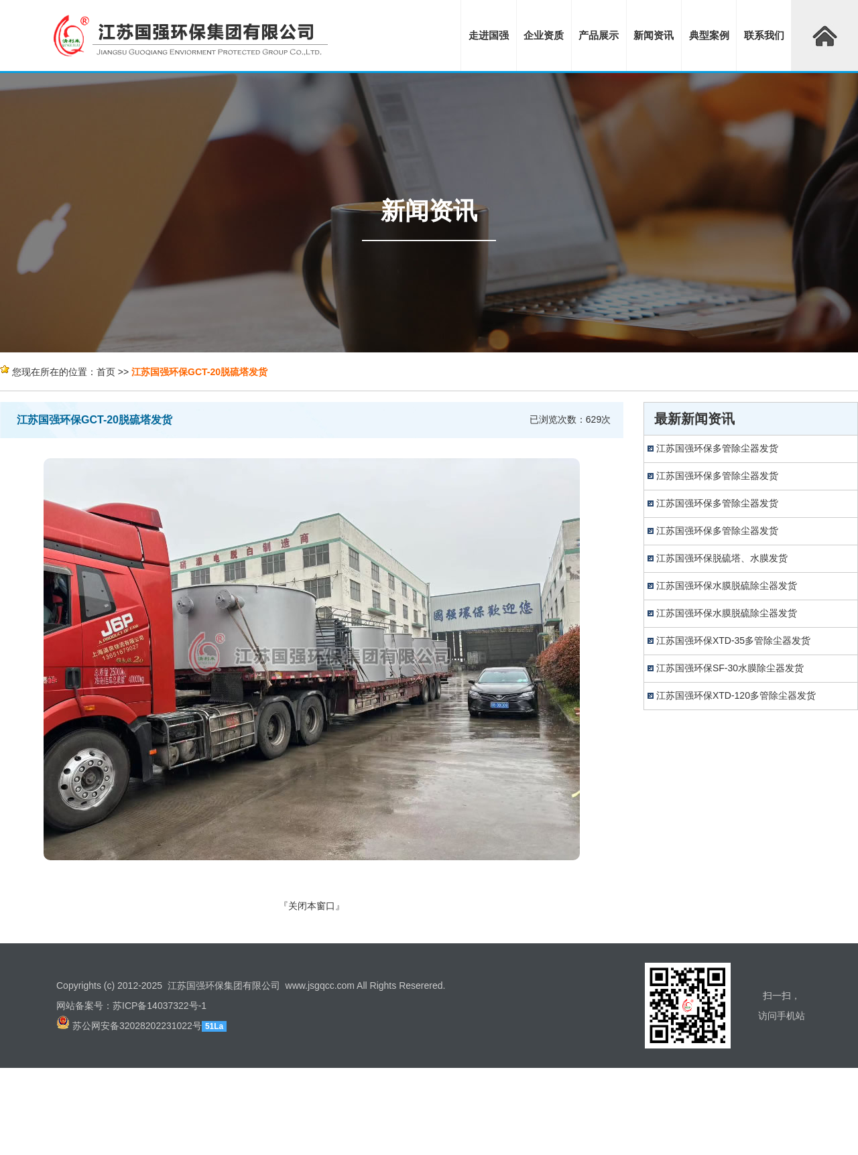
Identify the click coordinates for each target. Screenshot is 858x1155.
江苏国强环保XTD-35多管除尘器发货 (733, 640)
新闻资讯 (653, 35)
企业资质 (544, 35)
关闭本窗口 (311, 905)
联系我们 (764, 35)
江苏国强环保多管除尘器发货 (717, 448)
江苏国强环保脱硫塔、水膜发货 (722, 558)
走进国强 (489, 35)
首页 (106, 371)
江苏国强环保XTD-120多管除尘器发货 (736, 695)
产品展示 (598, 35)
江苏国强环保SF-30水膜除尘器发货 (730, 668)
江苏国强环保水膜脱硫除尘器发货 (726, 585)
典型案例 (709, 35)
